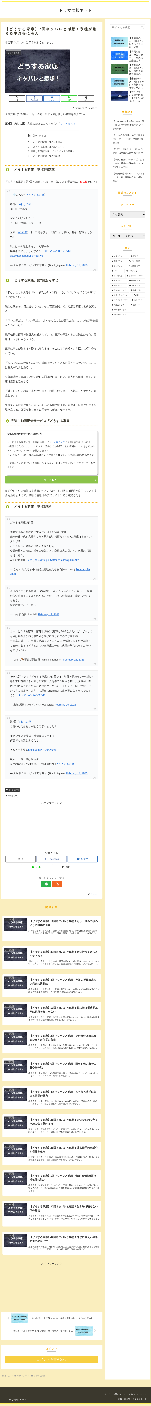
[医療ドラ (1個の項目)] (137, 305)
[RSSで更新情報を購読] (55, 884)
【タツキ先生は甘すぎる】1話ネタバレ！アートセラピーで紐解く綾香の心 (128, 139)
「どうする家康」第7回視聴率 (46, 142)
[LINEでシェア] (67, 98)
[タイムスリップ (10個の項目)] (119, 290)
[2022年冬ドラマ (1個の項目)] (127, 315)
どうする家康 (12, 790)
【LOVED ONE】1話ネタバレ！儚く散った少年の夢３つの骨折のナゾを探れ (128, 125)
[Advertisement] (51, 826)
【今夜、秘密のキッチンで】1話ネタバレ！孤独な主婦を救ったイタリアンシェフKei (128, 163)
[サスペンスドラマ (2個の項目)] (120, 300)
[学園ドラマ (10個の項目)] (137, 290)
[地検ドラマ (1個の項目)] (138, 300)
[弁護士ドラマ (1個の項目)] (119, 305)
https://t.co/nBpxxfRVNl (57, 251)
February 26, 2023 (73, 660)
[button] (83, 98)
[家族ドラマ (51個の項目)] (118, 281)
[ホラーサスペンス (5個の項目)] (121, 295)
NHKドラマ (11, 796)
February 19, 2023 (77, 265)
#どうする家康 (35, 195)
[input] (127, 27)
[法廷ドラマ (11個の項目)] (136, 285)
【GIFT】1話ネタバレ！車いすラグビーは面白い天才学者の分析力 (128, 151)
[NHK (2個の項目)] (139, 295)
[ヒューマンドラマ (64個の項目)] (135, 276)
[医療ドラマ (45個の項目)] (136, 281)
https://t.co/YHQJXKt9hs (42, 750)
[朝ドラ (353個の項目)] (137, 256)
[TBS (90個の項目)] (117, 271)
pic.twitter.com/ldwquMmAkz (62, 560)
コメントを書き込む (52, 1361)
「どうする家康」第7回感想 (45, 156)
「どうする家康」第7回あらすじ (47, 147)
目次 (35, 135)
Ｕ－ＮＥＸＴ (68, 123)
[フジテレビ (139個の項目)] (118, 266)
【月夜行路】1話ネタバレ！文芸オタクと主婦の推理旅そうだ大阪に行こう (128, 177)
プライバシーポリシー (138, 1396)
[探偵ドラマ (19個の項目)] (118, 285)
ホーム (107, 1396)
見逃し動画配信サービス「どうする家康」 (53, 151)
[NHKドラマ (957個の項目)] (119, 256)
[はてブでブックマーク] (51, 98)
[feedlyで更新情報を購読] (48, 884)
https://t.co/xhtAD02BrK (31, 695)
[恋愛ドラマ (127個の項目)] (136, 266)
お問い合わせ (119, 1396)
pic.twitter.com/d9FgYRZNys (26, 256)
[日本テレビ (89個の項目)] (135, 271)
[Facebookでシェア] (36, 98)
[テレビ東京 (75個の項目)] (117, 276)
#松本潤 (22, 232)
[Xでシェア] (20, 98)
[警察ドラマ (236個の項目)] (118, 261)
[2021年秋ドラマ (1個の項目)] (127, 310)
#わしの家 (25, 204)
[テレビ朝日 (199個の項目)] (136, 261)
